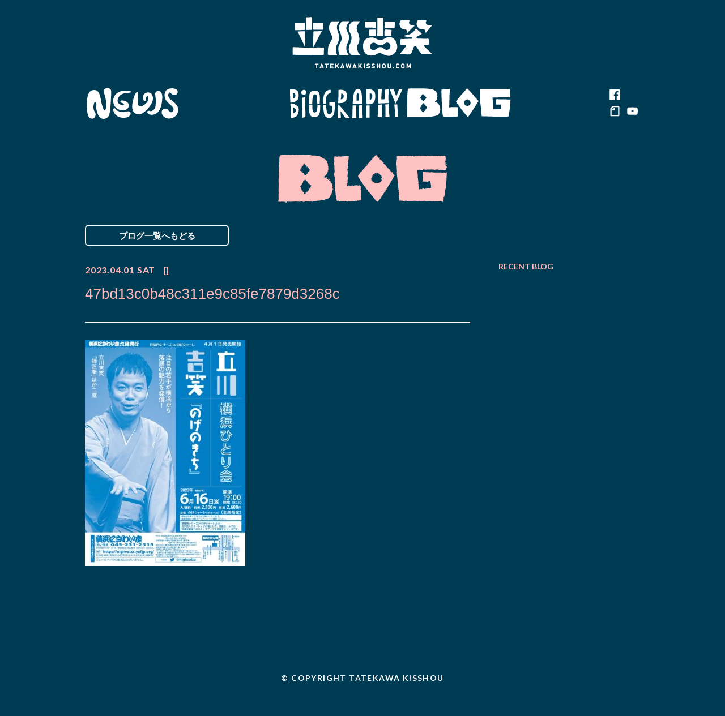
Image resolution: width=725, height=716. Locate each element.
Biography (346, 104)
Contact (559, 104)
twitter (631, 95)
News (132, 104)
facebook (614, 95)
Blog (458, 104)
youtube (631, 112)
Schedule (234, 104)
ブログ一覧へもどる (157, 235)
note (614, 112)
